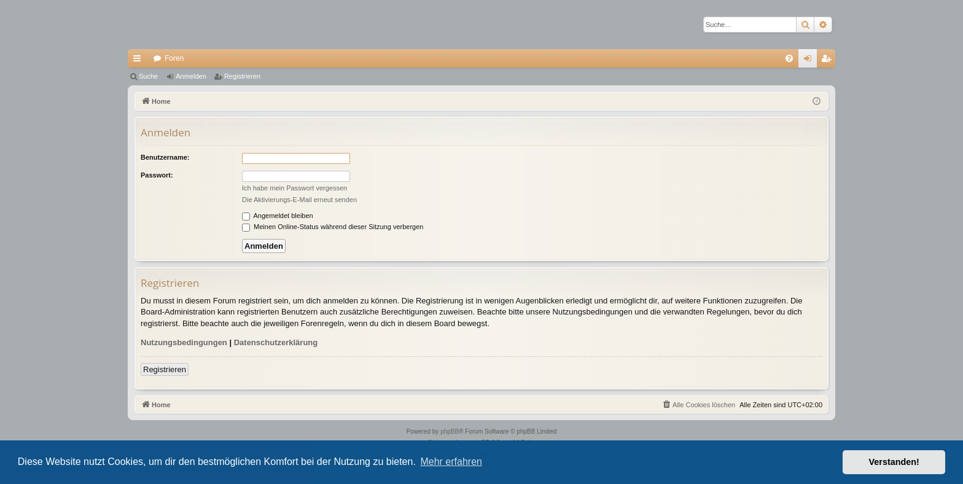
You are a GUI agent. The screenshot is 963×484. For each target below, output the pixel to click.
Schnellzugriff (139, 61)
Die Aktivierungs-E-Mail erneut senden (299, 199)
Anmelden (191, 76)
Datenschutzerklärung (276, 342)
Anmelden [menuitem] (810, 61)
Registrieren (242, 76)
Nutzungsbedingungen (184, 342)
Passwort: (157, 175)
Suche (148, 76)
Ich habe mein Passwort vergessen (294, 188)
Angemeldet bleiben (277, 215)
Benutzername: (165, 157)
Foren (174, 58)
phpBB (449, 431)
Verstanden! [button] (894, 462)
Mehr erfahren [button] (451, 461)
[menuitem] (789, 58)
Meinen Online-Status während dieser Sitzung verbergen (332, 226)
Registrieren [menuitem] (828, 61)
